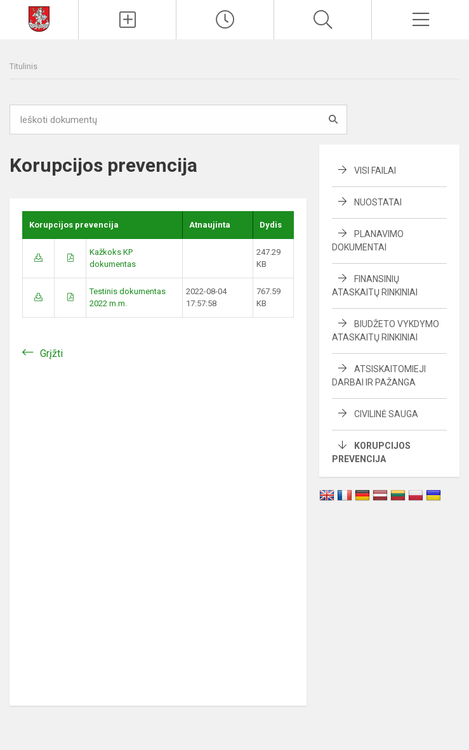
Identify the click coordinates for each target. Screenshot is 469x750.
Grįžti (51, 353)
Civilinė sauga (386, 414)
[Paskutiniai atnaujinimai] (225, 19)
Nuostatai (378, 202)
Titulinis (23, 66)
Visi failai (375, 170)
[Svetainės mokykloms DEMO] (39, 18)
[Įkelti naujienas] (127, 19)
